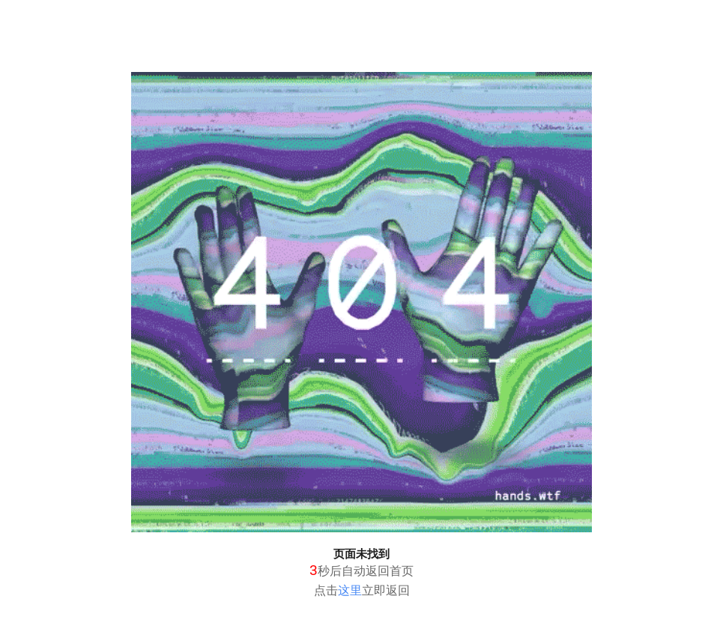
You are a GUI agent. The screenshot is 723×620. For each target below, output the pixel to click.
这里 (350, 590)
